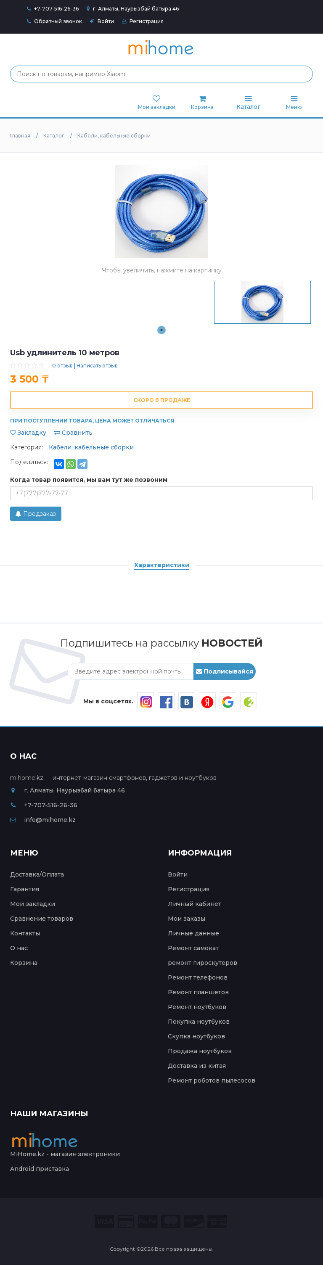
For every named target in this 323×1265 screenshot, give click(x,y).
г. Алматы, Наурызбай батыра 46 (133, 8)
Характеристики (161, 565)
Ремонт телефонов (198, 977)
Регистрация (143, 21)
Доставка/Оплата (37, 874)
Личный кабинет (194, 904)
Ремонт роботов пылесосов (211, 1080)
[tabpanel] (262, 302)
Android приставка (39, 1169)
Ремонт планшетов (198, 992)
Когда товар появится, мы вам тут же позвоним (88, 479)
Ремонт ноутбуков (197, 1007)
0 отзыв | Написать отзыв (85, 365)
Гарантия (24, 889)
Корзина (23, 963)
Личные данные (193, 933)
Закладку (28, 432)
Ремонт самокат (193, 948)
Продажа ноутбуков (200, 1051)
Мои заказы (186, 918)
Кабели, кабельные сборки (91, 447)
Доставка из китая (197, 1066)
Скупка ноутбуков (196, 1036)
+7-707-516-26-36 (56, 8)
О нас (19, 948)
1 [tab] (161, 330)
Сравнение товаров (41, 918)
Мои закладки (32, 904)
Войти (102, 21)
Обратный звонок (54, 21)
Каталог (248, 103)
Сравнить (73, 432)
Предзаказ (36, 514)
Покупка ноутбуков (199, 1021)
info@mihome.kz (43, 820)
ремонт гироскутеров (202, 963)
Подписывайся (224, 671)
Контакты (25, 933)
